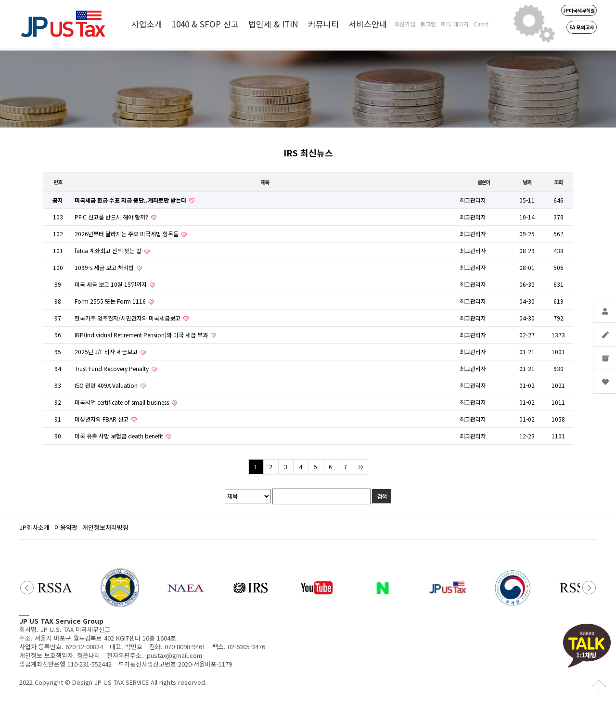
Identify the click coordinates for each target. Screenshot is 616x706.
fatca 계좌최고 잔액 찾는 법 (109, 250)
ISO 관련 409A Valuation (107, 385)
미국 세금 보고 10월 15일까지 (111, 284)
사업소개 (146, 24)
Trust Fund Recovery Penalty (112, 368)
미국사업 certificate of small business (122, 402)
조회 (558, 182)
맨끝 (360, 467)
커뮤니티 (323, 24)
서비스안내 (367, 24)
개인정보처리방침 (105, 527)
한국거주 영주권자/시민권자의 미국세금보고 (128, 318)
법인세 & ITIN (273, 24)
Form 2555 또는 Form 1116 (111, 301)
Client (481, 24)
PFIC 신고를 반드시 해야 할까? (112, 217)
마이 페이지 (455, 24)
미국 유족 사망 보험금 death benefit (120, 436)
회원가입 (404, 24)
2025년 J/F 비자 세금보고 (107, 351)
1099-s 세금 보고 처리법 (105, 267)
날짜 (527, 182)
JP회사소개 (34, 527)
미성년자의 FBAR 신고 (102, 419)
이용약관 (65, 527)
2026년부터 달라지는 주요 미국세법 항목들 (127, 234)
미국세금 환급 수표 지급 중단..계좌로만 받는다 (131, 200)
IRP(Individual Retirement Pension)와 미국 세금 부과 (142, 335)
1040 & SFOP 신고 (205, 24)
